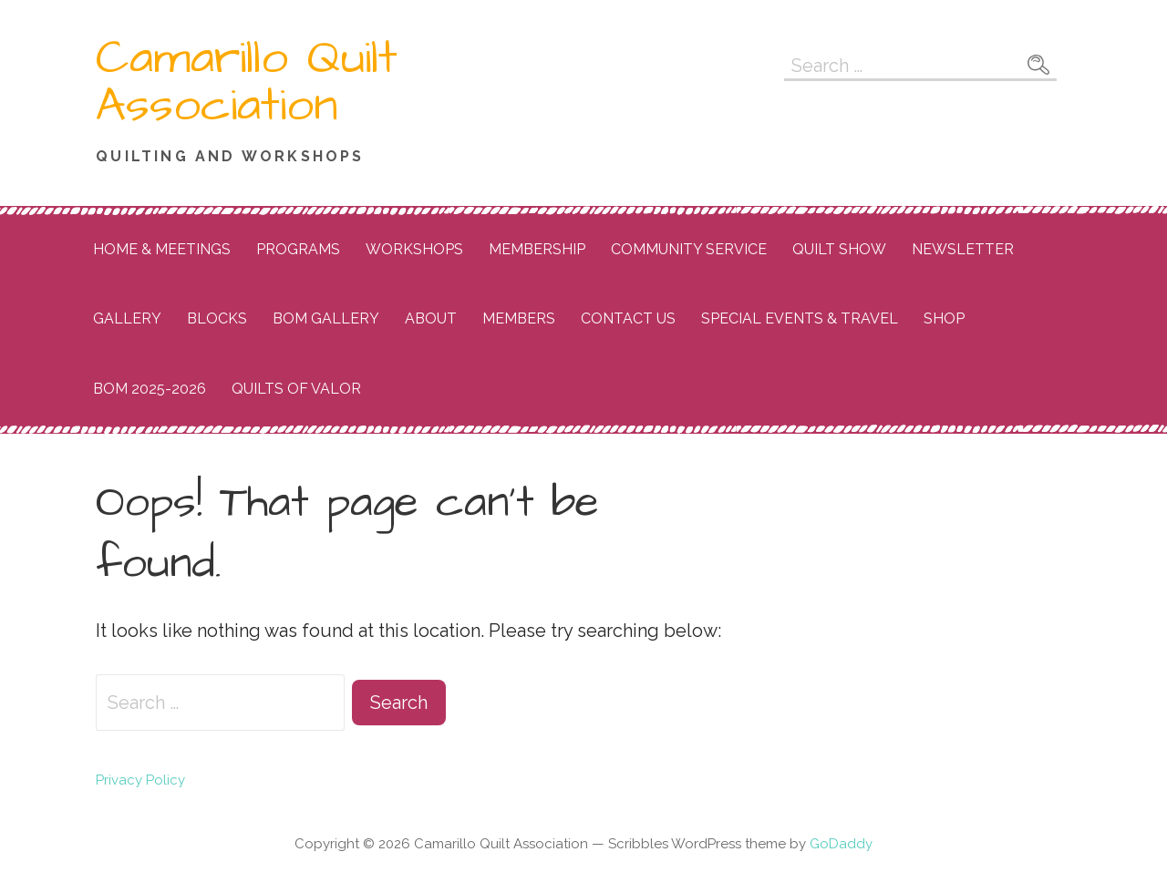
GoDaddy (841, 844)
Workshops (414, 249)
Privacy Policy (140, 780)
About (431, 318)
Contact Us (628, 318)
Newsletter (963, 249)
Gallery (127, 318)
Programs (298, 249)
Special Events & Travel (799, 318)
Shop (944, 318)
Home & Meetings (162, 249)
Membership (537, 249)
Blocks (217, 318)
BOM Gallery (326, 318)
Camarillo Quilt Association (247, 82)
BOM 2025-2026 (149, 388)
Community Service (689, 249)
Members (518, 318)
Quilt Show (839, 249)
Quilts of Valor (296, 388)
